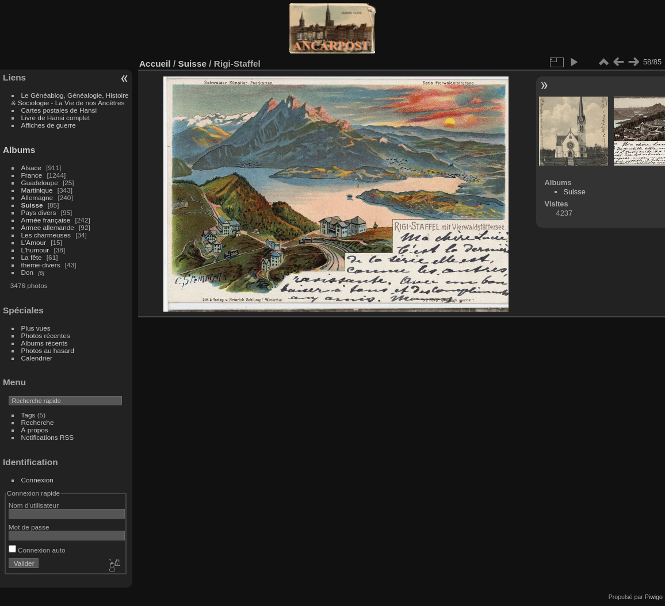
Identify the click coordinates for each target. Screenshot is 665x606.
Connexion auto (37, 550)
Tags (28, 415)
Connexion (37, 480)
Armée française (46, 220)
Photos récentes (45, 335)
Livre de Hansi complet (55, 117)
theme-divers (40, 265)
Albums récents (44, 343)
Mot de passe (29, 527)
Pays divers (38, 212)
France (32, 175)
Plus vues (36, 328)
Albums (19, 150)
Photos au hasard (47, 350)
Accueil (155, 63)
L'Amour (33, 242)
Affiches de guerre (48, 125)
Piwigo (654, 596)
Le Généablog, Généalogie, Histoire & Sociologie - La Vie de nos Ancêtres (70, 98)
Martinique (37, 190)
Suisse (32, 205)
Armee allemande (47, 227)
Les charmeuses (46, 235)
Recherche (37, 422)
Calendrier (36, 358)
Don (27, 272)
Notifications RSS (47, 437)
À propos (34, 430)
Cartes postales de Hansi (59, 110)
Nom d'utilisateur (34, 505)
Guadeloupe (39, 182)
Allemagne (37, 197)
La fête (31, 257)
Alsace (31, 167)
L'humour (35, 250)
